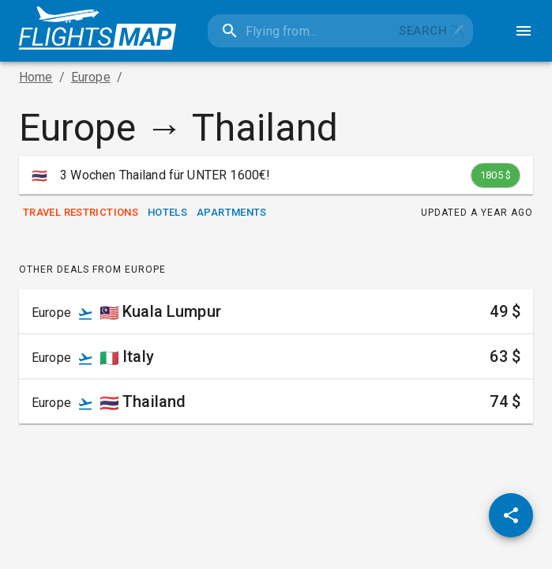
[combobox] (300, 31)
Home (36, 77)
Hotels (167, 213)
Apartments (232, 213)
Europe (91, 77)
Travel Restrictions (80, 213)
